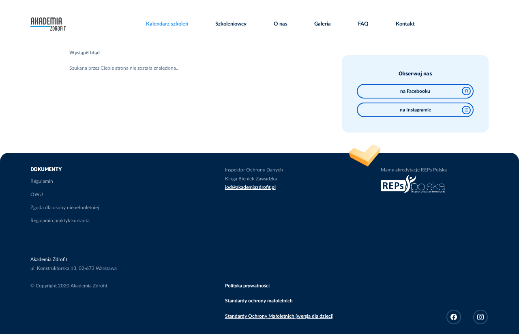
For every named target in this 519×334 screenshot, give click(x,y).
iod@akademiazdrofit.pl (250, 187)
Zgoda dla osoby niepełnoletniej (64, 207)
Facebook (453, 317)
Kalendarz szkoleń (167, 24)
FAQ (363, 24)
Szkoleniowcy (231, 24)
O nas (280, 24)
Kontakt (405, 24)
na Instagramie (435, 110)
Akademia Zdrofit (48, 21)
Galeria (322, 24)
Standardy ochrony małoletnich (259, 300)
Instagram (480, 317)
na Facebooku (435, 91)
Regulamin (41, 181)
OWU (36, 194)
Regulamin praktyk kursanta (60, 220)
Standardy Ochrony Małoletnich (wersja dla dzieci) (279, 316)
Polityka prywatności (247, 285)
